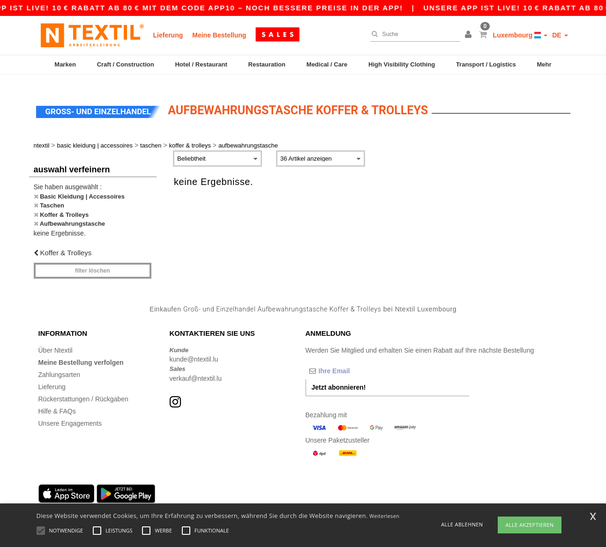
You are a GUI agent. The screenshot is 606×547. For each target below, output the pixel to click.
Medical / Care (327, 64)
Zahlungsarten (59, 364)
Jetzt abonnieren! (339, 376)
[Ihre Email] (355, 360)
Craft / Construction (125, 64)
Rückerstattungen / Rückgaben (83, 388)
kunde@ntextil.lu (194, 348)
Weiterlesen (384, 515)
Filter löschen (92, 260)
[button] (469, 35)
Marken (65, 64)
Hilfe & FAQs (57, 400)
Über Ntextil (55, 339)
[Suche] (413, 34)
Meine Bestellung (219, 35)
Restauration (266, 64)
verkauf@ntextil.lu (196, 367)
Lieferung (168, 35)
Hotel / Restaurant (201, 64)
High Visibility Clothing (401, 64)
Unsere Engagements (70, 412)
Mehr (544, 64)
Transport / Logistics (486, 64)
